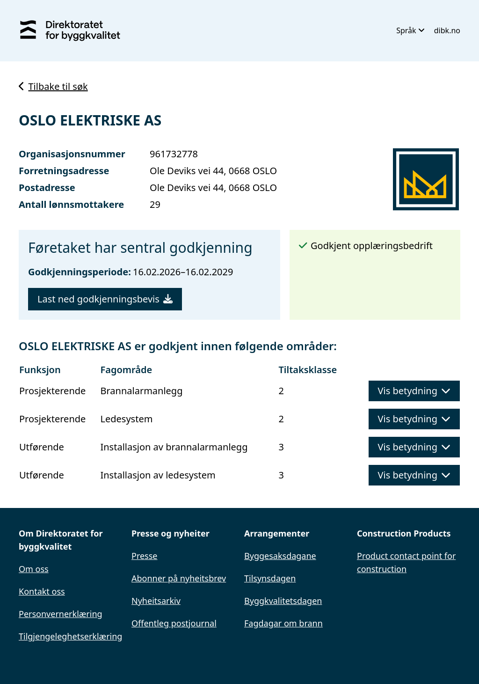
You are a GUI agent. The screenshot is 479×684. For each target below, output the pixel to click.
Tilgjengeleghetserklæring (70, 636)
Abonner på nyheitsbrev (178, 578)
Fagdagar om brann (283, 623)
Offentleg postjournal (174, 623)
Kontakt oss (42, 591)
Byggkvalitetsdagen (283, 600)
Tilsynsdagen (270, 578)
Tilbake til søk (53, 86)
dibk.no (447, 30)
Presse (144, 555)
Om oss (34, 568)
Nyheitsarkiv (156, 600)
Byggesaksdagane (280, 555)
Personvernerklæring (60, 613)
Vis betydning (414, 390)
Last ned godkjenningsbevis (105, 299)
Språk (410, 30)
